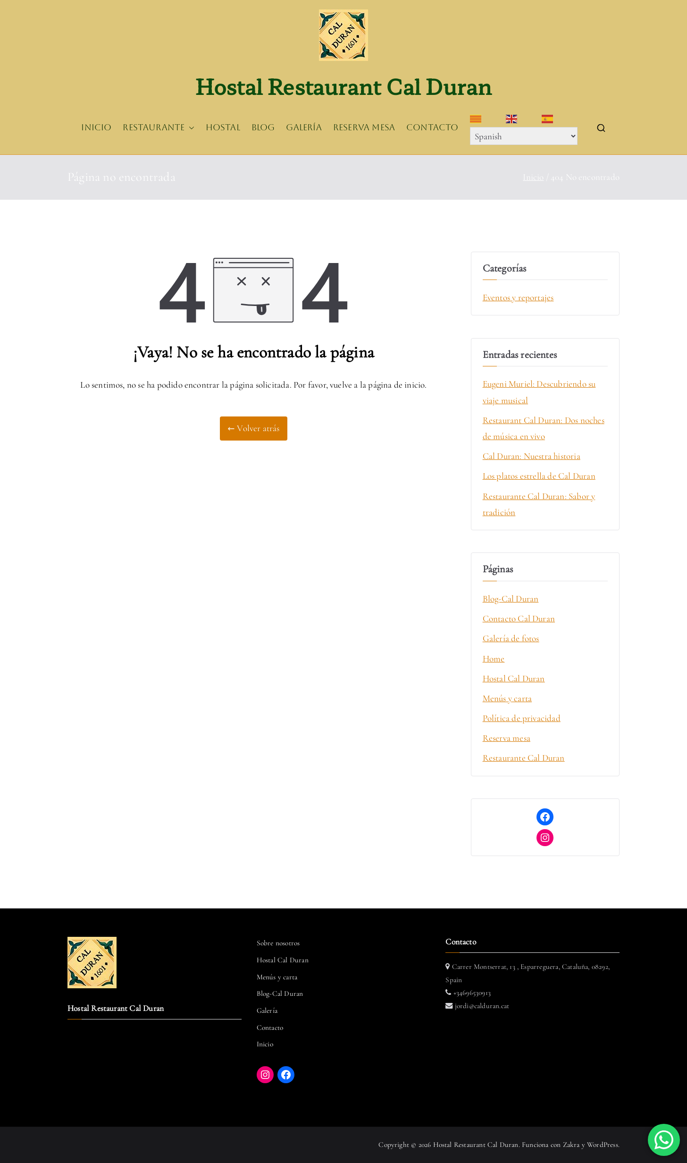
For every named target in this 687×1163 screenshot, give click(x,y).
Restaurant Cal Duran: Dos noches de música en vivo (543, 428)
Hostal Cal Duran (514, 678)
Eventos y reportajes (518, 297)
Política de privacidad (522, 718)
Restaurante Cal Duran (524, 757)
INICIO (96, 127)
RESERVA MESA (364, 127)
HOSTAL (223, 127)
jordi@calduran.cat (481, 1006)
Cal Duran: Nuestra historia (531, 455)
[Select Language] (524, 136)
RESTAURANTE (158, 128)
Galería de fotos (511, 638)
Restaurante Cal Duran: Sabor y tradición (539, 504)
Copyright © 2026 (405, 1144)
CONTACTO (432, 127)
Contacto (270, 1027)
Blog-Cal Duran (511, 598)
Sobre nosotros (278, 943)
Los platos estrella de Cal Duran (539, 475)
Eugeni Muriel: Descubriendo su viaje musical (539, 391)
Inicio (265, 1044)
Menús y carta (507, 698)
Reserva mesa (506, 737)
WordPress (602, 1144)
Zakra (571, 1144)
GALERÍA (303, 127)
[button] (189, 128)
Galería (267, 1010)
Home (494, 658)
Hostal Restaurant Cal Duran (343, 86)
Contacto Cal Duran (519, 618)
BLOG (263, 127)
